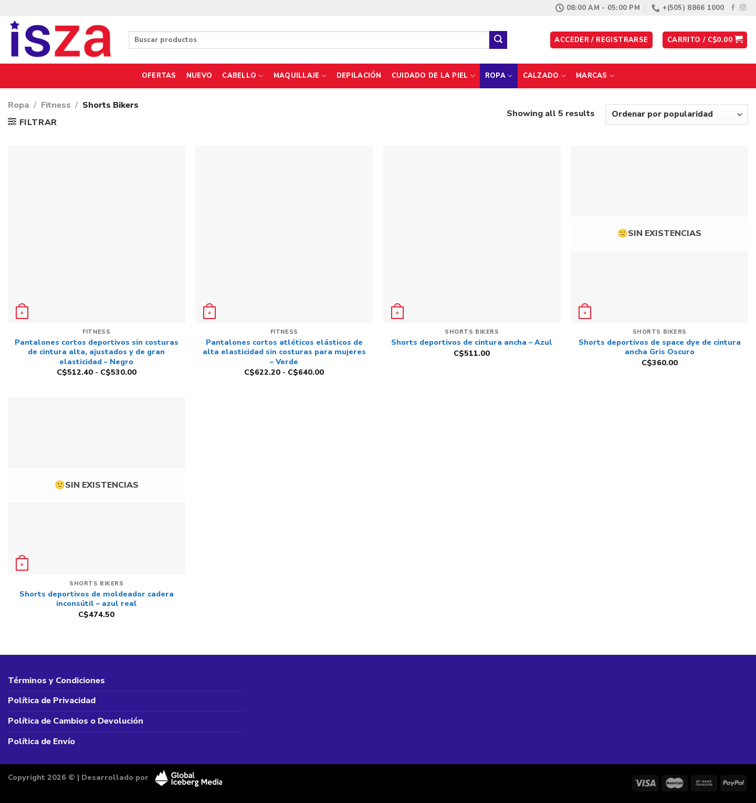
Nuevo (199, 75)
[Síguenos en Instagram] (743, 8)
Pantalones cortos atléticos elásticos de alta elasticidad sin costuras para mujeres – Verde (284, 352)
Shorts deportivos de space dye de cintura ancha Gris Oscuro (660, 347)
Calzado (544, 76)
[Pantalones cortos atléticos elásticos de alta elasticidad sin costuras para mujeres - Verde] (284, 234)
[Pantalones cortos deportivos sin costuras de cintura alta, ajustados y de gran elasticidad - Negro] (96, 234)
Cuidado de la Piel (433, 76)
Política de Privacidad (52, 700)
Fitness (56, 105)
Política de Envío (41, 741)
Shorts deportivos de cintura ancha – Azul (471, 342)
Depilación (359, 75)
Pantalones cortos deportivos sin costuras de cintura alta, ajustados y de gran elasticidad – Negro (96, 352)
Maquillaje (300, 76)
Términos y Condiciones (56, 680)
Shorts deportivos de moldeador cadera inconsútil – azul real (96, 599)
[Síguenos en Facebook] (733, 8)
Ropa (498, 76)
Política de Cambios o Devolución (75, 721)
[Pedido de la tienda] (676, 114)
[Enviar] (498, 40)
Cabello (242, 76)
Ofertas (159, 75)
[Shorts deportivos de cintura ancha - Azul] (472, 234)
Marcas (595, 76)
